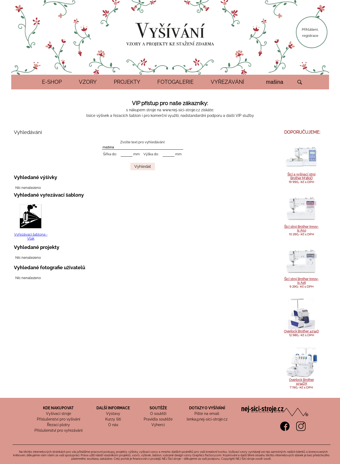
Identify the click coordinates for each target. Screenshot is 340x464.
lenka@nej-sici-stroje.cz (207, 419)
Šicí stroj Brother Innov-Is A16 (301, 281)
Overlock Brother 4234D (301, 331)
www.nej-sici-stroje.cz (181, 110)
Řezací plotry (58, 425)
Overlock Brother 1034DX (301, 382)
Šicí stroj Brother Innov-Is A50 (301, 228)
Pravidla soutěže (158, 419)
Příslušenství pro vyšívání (58, 419)
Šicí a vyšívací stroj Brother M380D (301, 176)
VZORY (88, 82)
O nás (113, 425)
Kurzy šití (113, 419)
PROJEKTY (127, 82)
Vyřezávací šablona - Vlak (31, 236)
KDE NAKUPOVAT (58, 408)
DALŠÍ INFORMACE (113, 408)
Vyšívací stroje (58, 413)
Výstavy (113, 413)
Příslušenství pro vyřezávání (58, 430)
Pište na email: (207, 413)
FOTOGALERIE (175, 82)
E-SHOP (52, 82)
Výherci (158, 425)
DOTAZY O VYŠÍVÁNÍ (207, 408)
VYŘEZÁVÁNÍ (227, 82)
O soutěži (158, 413)
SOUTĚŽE (158, 408)
